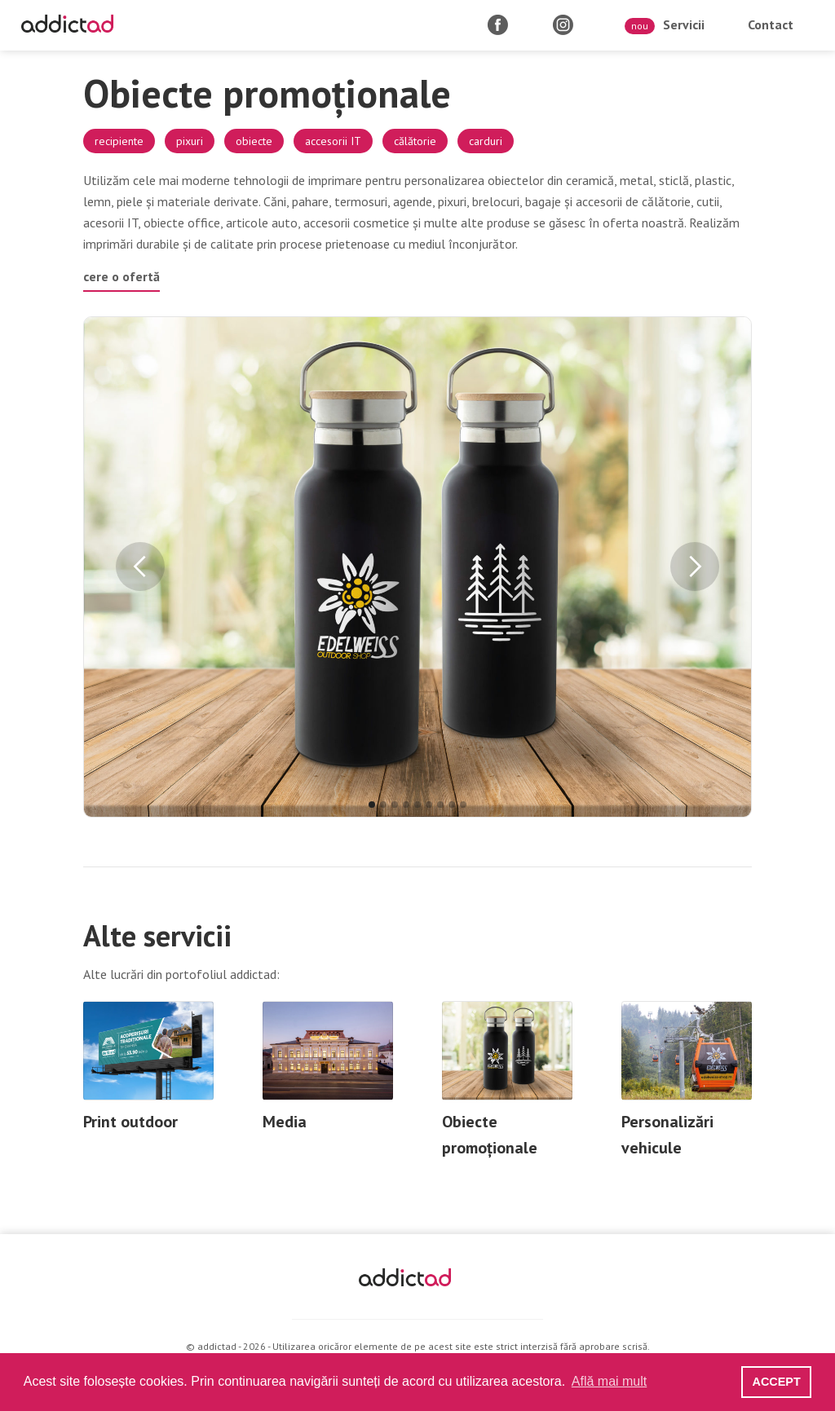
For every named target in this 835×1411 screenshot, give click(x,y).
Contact (770, 24)
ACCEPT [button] (777, 1381)
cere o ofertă (121, 276)
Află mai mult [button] (609, 1381)
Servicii (665, 25)
